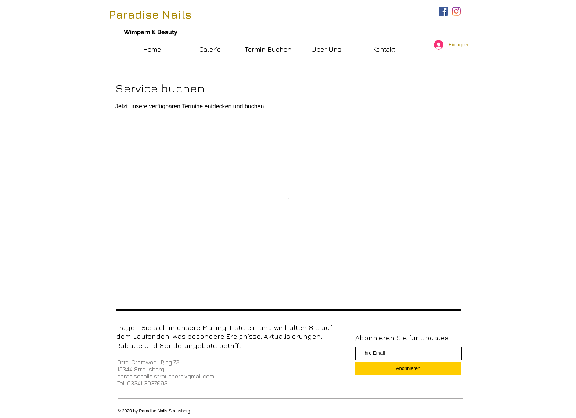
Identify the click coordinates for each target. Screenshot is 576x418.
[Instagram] (456, 11)
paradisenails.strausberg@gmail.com (165, 376)
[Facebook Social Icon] (443, 11)
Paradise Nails (150, 14)
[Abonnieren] (408, 368)
